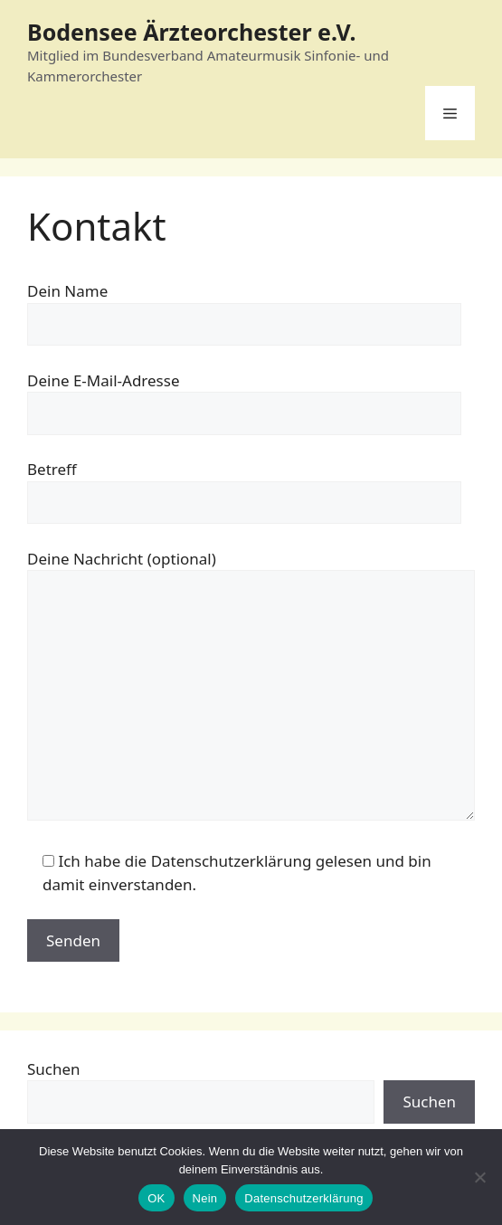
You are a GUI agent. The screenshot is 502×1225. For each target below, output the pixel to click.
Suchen (54, 1069)
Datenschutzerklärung (303, 1198)
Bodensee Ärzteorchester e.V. (191, 31)
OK (156, 1198)
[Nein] (479, 1177)
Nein (205, 1198)
